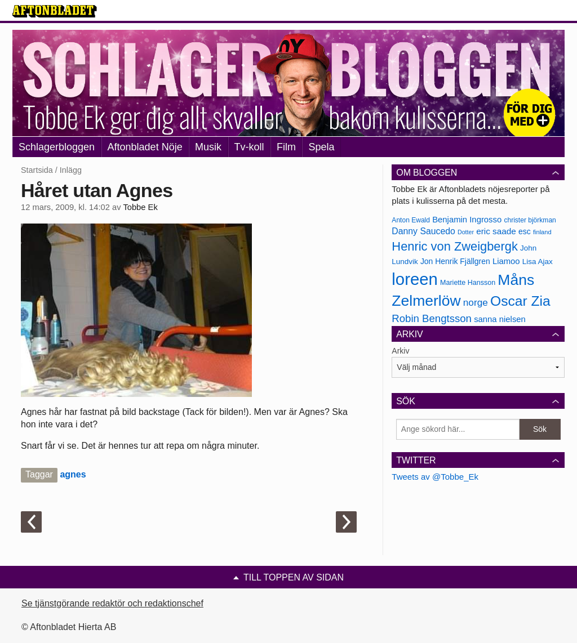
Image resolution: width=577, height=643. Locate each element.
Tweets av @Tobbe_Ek (435, 476)
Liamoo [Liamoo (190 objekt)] (506, 261)
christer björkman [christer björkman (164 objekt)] (530, 220)
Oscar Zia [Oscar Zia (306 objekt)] (520, 301)
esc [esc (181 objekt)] (524, 231)
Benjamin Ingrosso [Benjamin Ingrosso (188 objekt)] (466, 219)
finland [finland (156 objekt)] (542, 232)
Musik (208, 147)
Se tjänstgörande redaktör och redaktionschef (112, 603)
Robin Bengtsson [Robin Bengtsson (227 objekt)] (432, 318)
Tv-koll (249, 147)
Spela (321, 147)
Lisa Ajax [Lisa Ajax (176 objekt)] (537, 261)
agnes (73, 474)
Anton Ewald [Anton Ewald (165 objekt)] (411, 220)
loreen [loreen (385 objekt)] (415, 279)
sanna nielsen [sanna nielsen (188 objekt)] (500, 319)
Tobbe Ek (140, 207)
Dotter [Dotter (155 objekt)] (466, 232)
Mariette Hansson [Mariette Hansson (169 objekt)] (467, 283)
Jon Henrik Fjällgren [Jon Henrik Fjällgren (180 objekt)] (455, 261)
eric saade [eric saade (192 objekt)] (496, 231)
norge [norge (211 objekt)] (475, 302)
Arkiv (400, 350)
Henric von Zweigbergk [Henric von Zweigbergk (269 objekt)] (455, 246)
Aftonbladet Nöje (145, 147)
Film (286, 147)
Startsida (37, 170)
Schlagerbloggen (57, 147)
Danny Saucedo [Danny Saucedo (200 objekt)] (423, 231)
